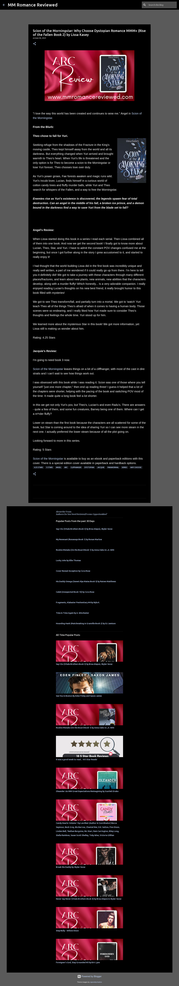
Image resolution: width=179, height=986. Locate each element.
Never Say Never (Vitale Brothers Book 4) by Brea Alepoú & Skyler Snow (88, 899)
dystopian (89, 467)
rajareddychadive (96, 982)
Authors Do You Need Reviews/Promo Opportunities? (81, 514)
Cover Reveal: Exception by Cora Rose (73, 571)
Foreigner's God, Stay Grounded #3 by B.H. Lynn (78, 962)
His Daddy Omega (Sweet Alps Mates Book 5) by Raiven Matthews (86, 581)
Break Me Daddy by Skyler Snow (70, 867)
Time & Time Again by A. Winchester (72, 613)
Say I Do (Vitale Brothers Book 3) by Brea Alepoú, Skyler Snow (84, 529)
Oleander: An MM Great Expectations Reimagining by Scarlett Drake (87, 791)
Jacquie (100, 467)
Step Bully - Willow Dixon (67, 931)
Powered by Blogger (89, 976)
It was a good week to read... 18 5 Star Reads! (76, 759)
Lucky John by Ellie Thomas (68, 560)
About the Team (63, 511)
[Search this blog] (162, 5)
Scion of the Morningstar (48, 369)
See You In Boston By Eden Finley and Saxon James (79, 696)
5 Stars (49, 467)
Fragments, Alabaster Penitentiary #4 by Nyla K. (78, 602)
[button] (34, 44)
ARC (66, 467)
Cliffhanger (76, 467)
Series (124, 467)
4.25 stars (38, 467)
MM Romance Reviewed (32, 4)
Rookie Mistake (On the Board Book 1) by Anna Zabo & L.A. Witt (85, 550)
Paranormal (113, 467)
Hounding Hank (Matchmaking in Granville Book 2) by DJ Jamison (86, 623)
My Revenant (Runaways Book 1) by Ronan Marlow (79, 539)
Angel (58, 467)
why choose (135, 467)
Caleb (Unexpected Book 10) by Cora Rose (75, 592)
